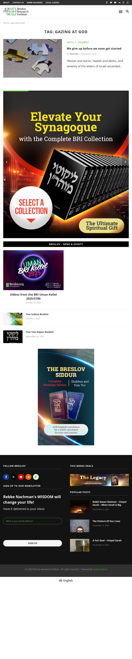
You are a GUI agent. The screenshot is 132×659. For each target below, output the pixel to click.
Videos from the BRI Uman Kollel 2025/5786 (33, 296)
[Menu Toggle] (121, 12)
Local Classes (52, 2)
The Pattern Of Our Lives (106, 521)
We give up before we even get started (94, 48)
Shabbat (83, 42)
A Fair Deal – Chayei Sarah (107, 540)
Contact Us (18, 2)
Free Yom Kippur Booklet (40, 331)
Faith (70, 42)
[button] (6, 162)
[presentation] (27, 532)
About (6, 2)
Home (6, 23)
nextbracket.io (100, 569)
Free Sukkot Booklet (37, 314)
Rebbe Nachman (34, 2)
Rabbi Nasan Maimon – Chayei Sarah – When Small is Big (109, 503)
